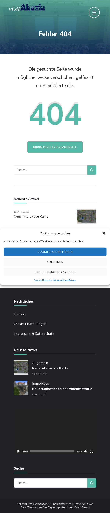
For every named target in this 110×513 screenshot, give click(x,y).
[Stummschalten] (86, 451)
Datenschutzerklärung (64, 279)
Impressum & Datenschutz (34, 333)
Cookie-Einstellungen (30, 324)
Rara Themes (29, 507)
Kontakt (20, 314)
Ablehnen (55, 262)
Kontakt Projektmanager (32, 504)
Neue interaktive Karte (31, 216)
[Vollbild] (91, 451)
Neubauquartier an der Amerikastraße (62, 389)
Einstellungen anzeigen (55, 272)
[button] (104, 233)
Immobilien (40, 383)
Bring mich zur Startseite (55, 147)
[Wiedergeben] (18, 451)
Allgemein (40, 363)
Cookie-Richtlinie (43, 279)
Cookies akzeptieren (55, 252)
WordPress (81, 507)
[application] (55, 431)
